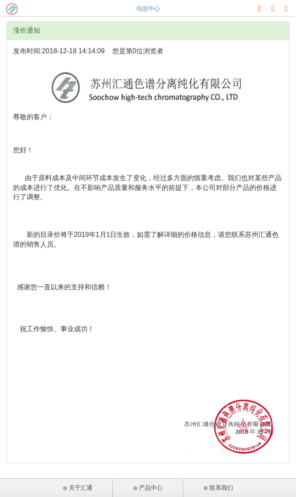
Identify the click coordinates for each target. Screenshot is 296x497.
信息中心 (148, 8)
